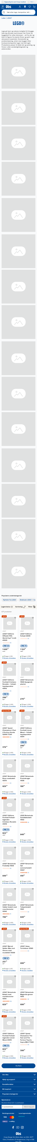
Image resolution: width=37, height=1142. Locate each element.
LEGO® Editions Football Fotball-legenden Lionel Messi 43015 (8, 1037)
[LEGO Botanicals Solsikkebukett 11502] (27, 820)
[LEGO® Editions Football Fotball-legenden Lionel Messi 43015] (9, 1037)
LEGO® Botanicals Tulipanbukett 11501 (27, 907)
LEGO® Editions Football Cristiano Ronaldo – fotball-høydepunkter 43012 (9, 684)
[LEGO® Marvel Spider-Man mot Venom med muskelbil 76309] (9, 950)
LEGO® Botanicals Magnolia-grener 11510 (27, 994)
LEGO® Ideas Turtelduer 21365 (26, 947)
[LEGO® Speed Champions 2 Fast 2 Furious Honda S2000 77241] (9, 732)
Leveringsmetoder (25, 1113)
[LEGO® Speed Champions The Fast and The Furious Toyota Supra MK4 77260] (27, 1037)
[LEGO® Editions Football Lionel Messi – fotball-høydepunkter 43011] (27, 732)
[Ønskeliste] (29, 6)
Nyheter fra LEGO (9, 600)
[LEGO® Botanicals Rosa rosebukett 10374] (9, 776)
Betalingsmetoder (8, 1113)
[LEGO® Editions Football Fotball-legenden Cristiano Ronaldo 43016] (9, 820)
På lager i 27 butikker (10, 970)
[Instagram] (22, 1127)
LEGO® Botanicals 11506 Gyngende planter (27, 682)
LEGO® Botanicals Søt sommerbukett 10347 (27, 867)
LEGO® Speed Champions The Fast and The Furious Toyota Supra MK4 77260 (27, 1038)
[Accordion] (18, 1074)
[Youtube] (17, 1127)
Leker (4, 18)
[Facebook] (13, 1127)
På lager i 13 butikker (27, 706)
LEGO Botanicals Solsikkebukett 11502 (26, 818)
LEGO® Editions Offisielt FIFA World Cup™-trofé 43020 (9, 637)
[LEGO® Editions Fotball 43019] (27, 637)
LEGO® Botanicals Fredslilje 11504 (9, 865)
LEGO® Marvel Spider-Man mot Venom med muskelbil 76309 (8, 949)
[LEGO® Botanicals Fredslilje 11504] (9, 865)
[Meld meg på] (28, 1107)
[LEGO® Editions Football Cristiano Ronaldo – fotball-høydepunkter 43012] (9, 684)
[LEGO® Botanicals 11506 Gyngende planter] (27, 684)
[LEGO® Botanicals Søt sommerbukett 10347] (27, 865)
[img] (9, 642)
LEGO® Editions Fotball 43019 (26, 635)
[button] (18, 1065)
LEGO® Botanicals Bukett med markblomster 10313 (9, 995)
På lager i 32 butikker (10, 658)
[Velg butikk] (25, 6)
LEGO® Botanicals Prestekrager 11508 (27, 778)
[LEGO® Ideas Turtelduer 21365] (27, 950)
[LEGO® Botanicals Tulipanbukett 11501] (27, 906)
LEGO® (4, 631)
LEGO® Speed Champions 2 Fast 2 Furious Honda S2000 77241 (9, 731)
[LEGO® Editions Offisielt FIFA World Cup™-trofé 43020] (9, 637)
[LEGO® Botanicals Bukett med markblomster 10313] (9, 994)
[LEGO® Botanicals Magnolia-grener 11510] (27, 994)
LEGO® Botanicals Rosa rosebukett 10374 (9, 778)
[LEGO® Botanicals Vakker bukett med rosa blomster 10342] (9, 906)
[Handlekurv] (34, 6)
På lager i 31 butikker (10, 754)
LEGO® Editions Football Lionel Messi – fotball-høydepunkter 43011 (26, 732)
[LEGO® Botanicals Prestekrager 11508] (27, 776)
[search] (4, 12)
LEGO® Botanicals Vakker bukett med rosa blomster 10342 (9, 908)
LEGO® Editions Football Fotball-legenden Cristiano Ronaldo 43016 (9, 820)
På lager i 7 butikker (27, 970)
